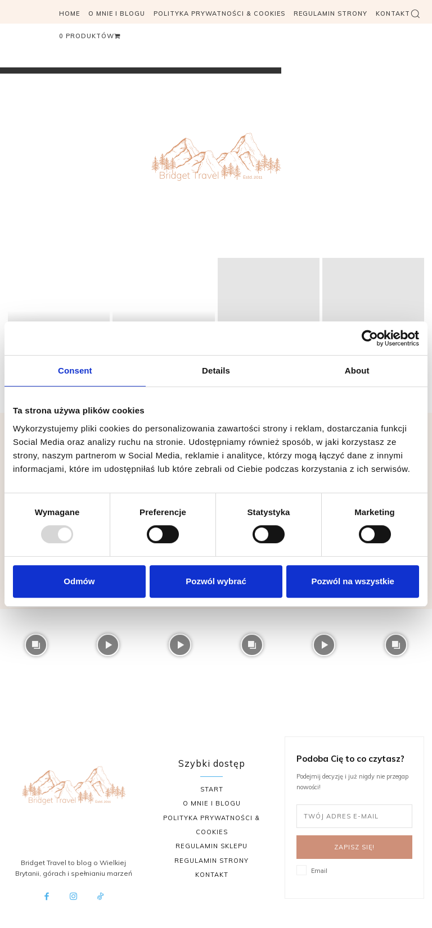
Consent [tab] (75, 370)
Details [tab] (216, 370)
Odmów (79, 581)
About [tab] (357, 370)
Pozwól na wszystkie (352, 581)
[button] (415, 13)
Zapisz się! (354, 847)
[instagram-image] (36, 645)
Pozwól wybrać (216, 581)
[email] (354, 816)
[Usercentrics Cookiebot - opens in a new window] (370, 338)
